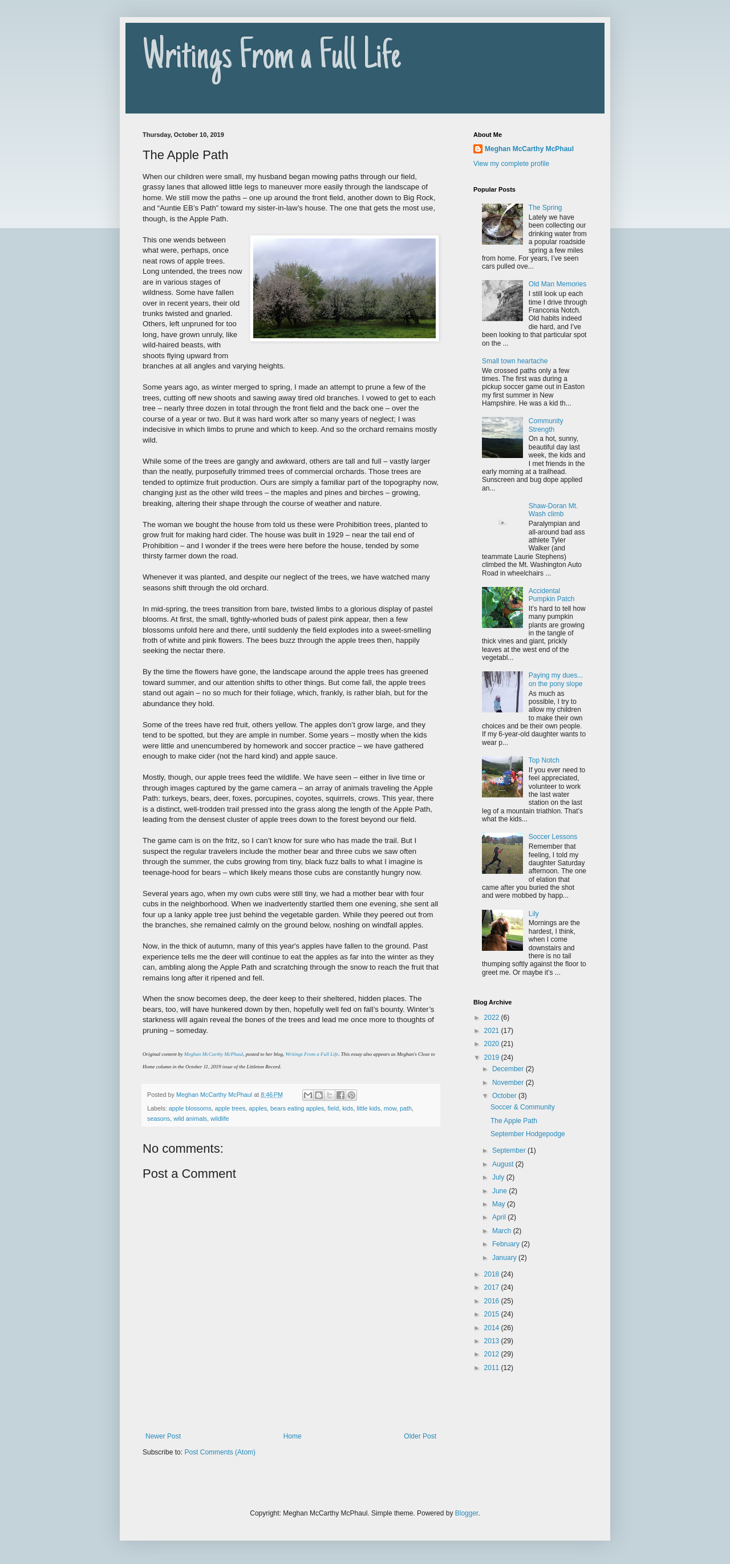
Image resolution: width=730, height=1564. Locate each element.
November (509, 1083)
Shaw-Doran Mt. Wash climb (553, 510)
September (510, 1150)
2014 (492, 1328)
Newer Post (163, 1436)
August (504, 1164)
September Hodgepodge (527, 1134)
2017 (492, 1287)
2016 (492, 1301)
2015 (492, 1314)
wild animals (190, 1118)
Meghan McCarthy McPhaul (213, 1054)
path (406, 1108)
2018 (492, 1274)
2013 (492, 1341)
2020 (492, 1044)
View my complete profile (511, 164)
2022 (492, 1018)
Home (292, 1436)
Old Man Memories (557, 284)
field (333, 1108)
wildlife (219, 1118)
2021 (492, 1031)
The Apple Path (513, 1121)
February (506, 1244)
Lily (534, 914)
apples (258, 1108)
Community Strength (546, 425)
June (500, 1191)
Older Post (420, 1436)
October (505, 1096)
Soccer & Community (522, 1107)
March (502, 1231)
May (499, 1204)
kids (347, 1108)
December (509, 1069)
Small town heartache (515, 361)
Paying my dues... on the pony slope (556, 679)
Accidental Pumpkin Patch (552, 595)
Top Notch (544, 760)
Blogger (466, 1513)
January (505, 1258)
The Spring (545, 208)
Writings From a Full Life (272, 58)
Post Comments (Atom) (220, 1452)
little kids (368, 1108)
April (500, 1217)
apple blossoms (190, 1108)
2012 (492, 1354)
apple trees (230, 1108)
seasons (158, 1118)
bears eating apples (297, 1108)
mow (390, 1108)
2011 (492, 1368)
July (499, 1177)
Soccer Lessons (553, 837)
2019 (492, 1057)
